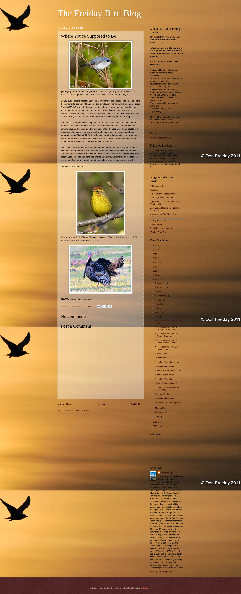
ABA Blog (154, 190)
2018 (155, 258)
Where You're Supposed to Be (168, 370)
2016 (155, 267)
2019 (155, 254)
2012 (155, 422)
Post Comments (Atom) (80, 410)
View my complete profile (161, 571)
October (159, 291)
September (160, 296)
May (157, 312)
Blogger (146, 588)
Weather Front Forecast (160, 232)
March (158, 408)
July (157, 304)
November (160, 287)
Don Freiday (166, 472)
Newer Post (64, 404)
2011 (155, 426)
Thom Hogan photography (161, 228)
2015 (155, 271)
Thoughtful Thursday (164, 379)
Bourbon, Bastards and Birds (162, 197)
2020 (155, 250)
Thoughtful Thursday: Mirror (167, 362)
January (159, 416)
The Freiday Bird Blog (99, 13)
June (157, 308)
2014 (155, 275)
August (158, 300)
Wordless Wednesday (164, 366)
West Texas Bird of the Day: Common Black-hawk (167, 328)
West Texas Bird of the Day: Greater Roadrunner (167, 335)
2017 (155, 262)
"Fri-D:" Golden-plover (164, 375)
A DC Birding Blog (158, 186)
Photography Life (157, 220)
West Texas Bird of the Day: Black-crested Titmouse (167, 341)
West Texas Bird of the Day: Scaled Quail (167, 348)
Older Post (137, 404)
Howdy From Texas (163, 358)
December (160, 283)
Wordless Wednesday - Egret (167, 383)
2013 (155, 279)
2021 (155, 245)
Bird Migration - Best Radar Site (164, 194)
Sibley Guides (156, 224)
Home (101, 404)
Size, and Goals (162, 394)
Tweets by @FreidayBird (160, 138)
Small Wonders (161, 353)
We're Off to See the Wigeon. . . (168, 402)
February (159, 412)
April (157, 317)
